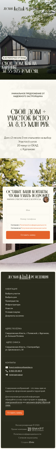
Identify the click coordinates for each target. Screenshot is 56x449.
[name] (28, 210)
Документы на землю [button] (14, 315)
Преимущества (11, 301)
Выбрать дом (11, 297)
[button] (14, 412)
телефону (42, 399)
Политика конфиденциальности (27, 434)
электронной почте (13, 402)
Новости (9, 308)
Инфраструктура (12, 304)
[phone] (28, 219)
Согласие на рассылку (28, 437)
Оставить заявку (28, 235)
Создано (27, 442)
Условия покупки (12, 312)
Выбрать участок (12, 293)
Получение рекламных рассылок (34, 228)
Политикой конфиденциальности (33, 225)
